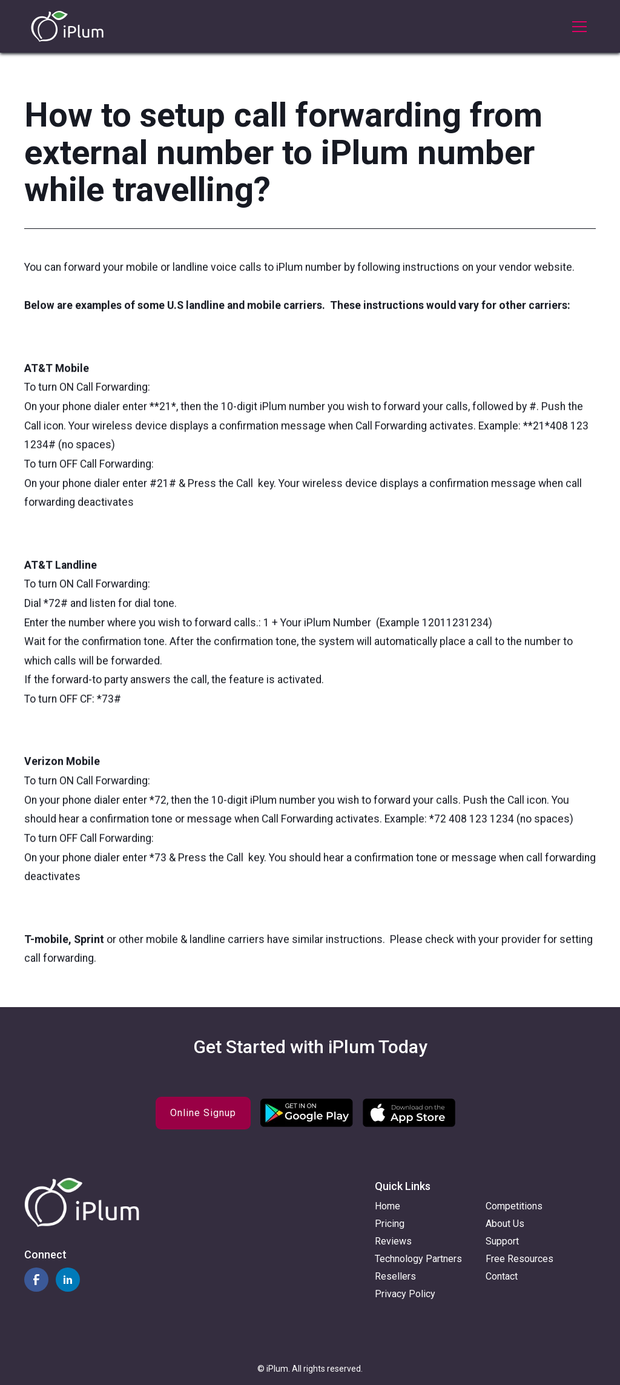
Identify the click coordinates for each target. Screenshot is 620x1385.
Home (387, 1206)
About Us (505, 1223)
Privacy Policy (405, 1294)
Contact (502, 1276)
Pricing (389, 1223)
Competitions (514, 1206)
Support (502, 1241)
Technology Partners (418, 1258)
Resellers (395, 1276)
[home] (67, 26)
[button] (577, 26)
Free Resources (519, 1258)
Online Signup (203, 1113)
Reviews (393, 1241)
